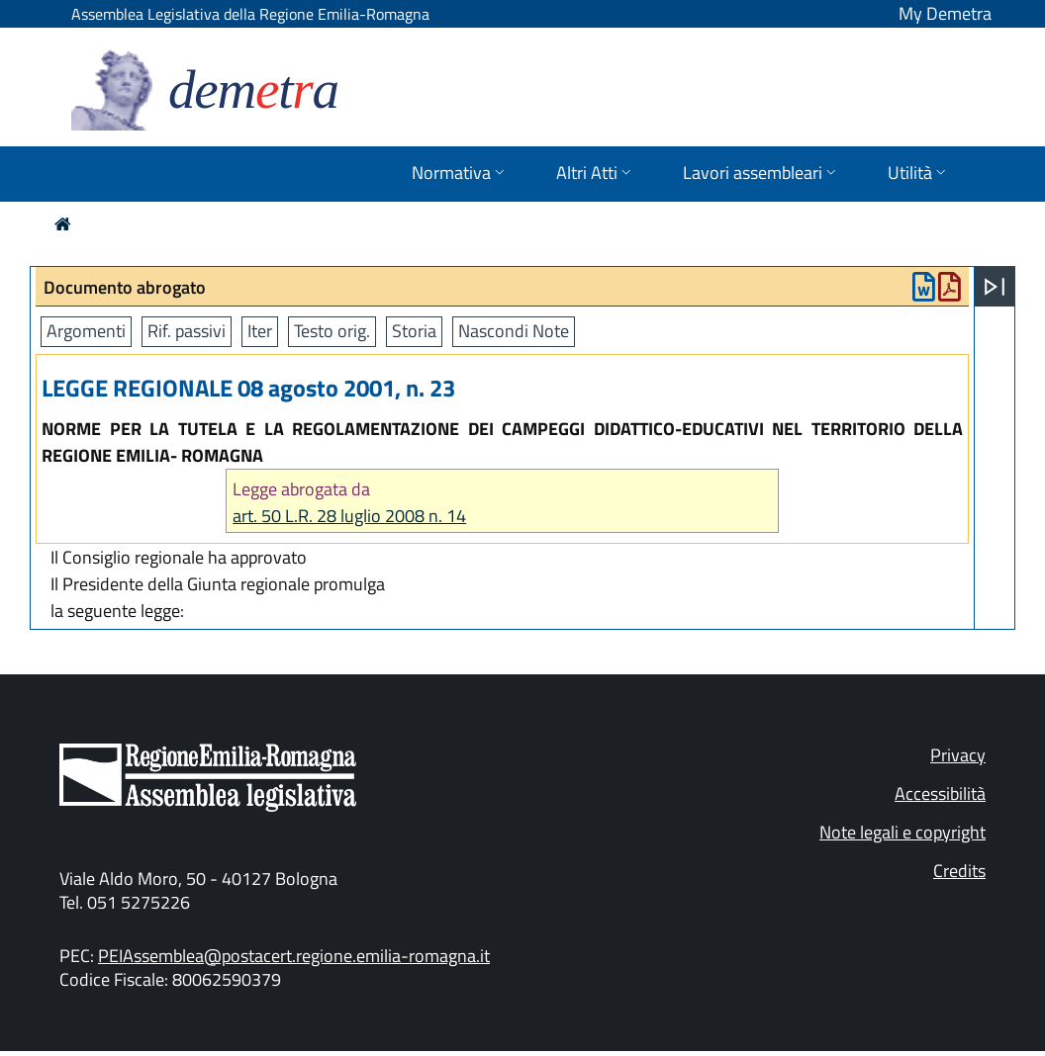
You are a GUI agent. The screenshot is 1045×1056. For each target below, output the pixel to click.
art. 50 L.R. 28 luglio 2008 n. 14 (349, 515)
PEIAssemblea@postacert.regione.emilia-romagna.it (294, 955)
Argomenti (86, 330)
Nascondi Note (513, 330)
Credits (959, 870)
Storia (414, 330)
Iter (259, 330)
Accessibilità (940, 793)
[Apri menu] (994, 287)
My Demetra (945, 13)
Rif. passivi (186, 330)
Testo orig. (332, 330)
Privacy (958, 755)
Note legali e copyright (902, 832)
